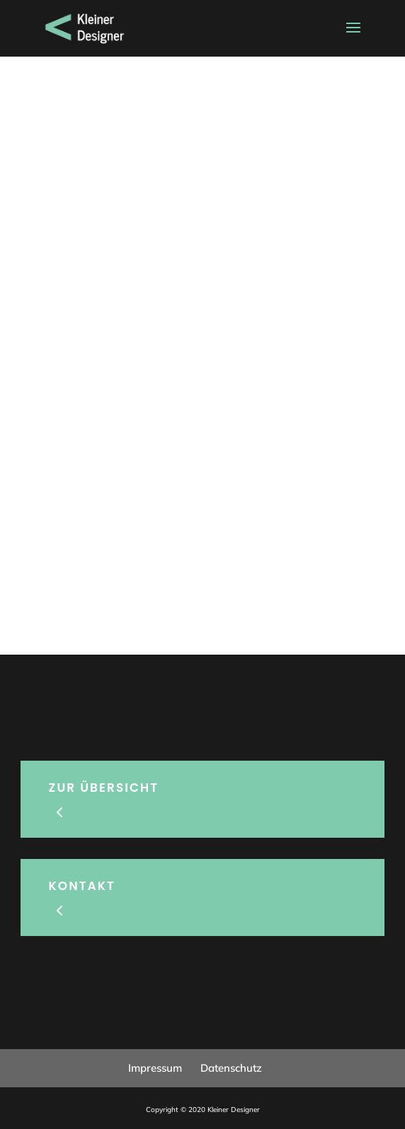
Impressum (155, 1068)
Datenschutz (231, 1068)
